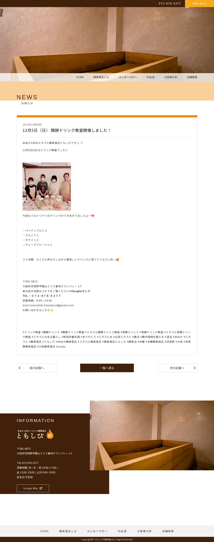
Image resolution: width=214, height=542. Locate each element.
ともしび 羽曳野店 (102, 539)
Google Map (32, 488)
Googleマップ (81, 291)
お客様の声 (170, 77)
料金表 (150, 77)
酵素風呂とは (101, 77)
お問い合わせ (199, 3)
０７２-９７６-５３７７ (46, 296)
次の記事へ (177, 368)
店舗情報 (192, 77)
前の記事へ (37, 368)
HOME (80, 77)
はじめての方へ (128, 77)
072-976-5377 (170, 3)
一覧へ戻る (107, 368)
